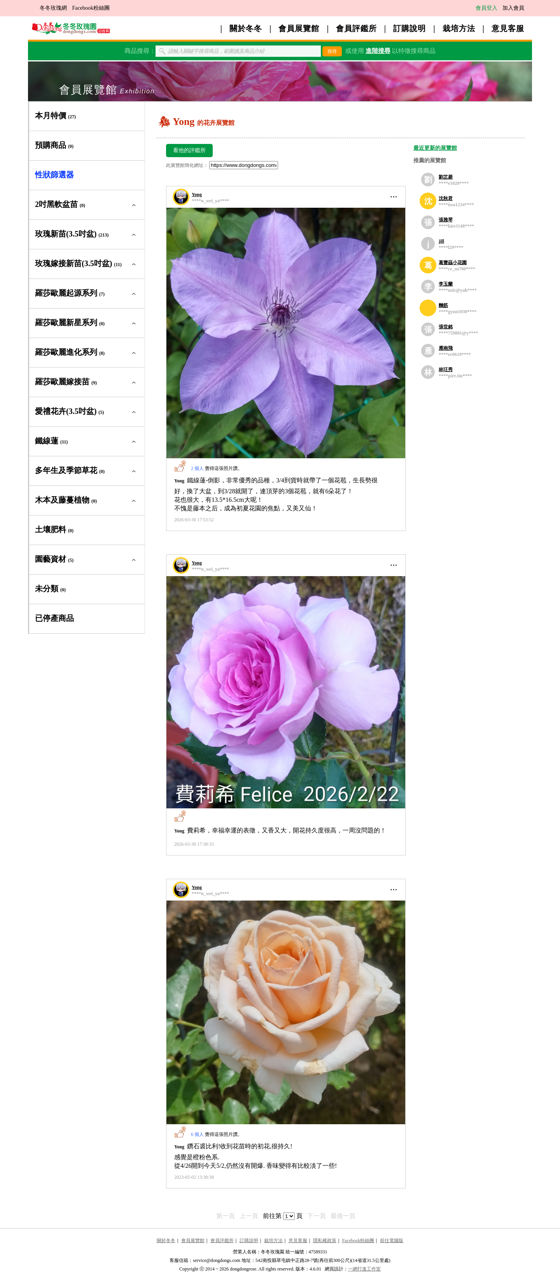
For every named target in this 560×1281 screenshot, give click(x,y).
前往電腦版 (391, 1240)
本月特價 (55, 115)
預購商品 (54, 145)
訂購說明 (409, 28)
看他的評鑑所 (189, 150)
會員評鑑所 (356, 28)
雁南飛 (446, 348)
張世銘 (446, 326)
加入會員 (513, 8)
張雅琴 (446, 220)
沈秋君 (446, 198)
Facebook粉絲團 (91, 8)
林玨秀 (446, 369)
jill (441, 241)
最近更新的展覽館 (435, 148)
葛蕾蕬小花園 (453, 262)
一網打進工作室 (364, 1269)
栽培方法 (459, 28)
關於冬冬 (245, 28)
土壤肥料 (54, 529)
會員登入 (486, 8)
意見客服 (508, 28)
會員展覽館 (298, 28)
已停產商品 (54, 618)
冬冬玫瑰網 (53, 8)
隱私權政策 (324, 1240)
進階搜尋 (378, 50)
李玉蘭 (446, 284)
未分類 (50, 588)
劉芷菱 (446, 177)
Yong (197, 194)
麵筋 (443, 305)
